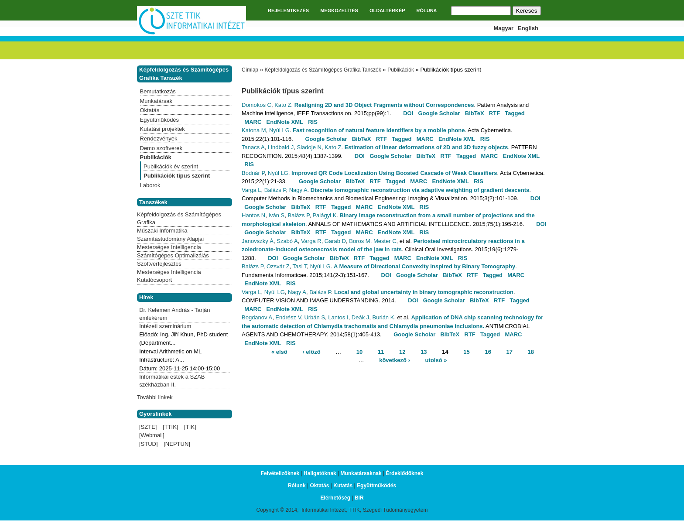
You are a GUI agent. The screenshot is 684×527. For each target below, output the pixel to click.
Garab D (335, 241)
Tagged (514, 113)
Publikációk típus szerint (177, 175)
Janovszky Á (258, 241)
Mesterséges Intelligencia (169, 247)
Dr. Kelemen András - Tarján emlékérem (174, 314)
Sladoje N (309, 147)
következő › (394, 360)
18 (531, 351)
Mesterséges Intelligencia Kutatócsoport (169, 276)
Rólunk (297, 486)
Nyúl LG (279, 130)
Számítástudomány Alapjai (170, 239)
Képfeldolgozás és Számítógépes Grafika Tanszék (322, 70)
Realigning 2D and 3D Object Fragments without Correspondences (384, 105)
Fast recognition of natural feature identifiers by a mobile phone (379, 130)
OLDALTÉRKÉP (387, 10)
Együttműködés (159, 119)
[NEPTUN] (177, 444)
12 (402, 351)
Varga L (251, 190)
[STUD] (148, 444)
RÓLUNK (427, 10)
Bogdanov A (257, 317)
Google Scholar (439, 113)
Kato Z (282, 105)
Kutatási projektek (162, 129)
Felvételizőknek (280, 473)
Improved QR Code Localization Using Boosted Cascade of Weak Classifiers (394, 173)
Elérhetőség (335, 498)
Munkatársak (156, 101)
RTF (494, 113)
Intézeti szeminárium (165, 326)
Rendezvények (159, 138)
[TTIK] (170, 427)
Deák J (360, 317)
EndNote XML (285, 122)
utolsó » (436, 360)
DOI (408, 113)
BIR (359, 498)
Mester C (385, 241)
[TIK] (190, 427)
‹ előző (311, 351)
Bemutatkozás (158, 91)
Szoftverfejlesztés (159, 263)
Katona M (254, 130)
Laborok (150, 185)
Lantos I (338, 317)
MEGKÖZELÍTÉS (339, 10)
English (528, 28)
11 (381, 351)
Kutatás (342, 486)
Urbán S (314, 317)
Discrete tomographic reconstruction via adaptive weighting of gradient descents (420, 190)
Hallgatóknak (320, 473)
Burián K (383, 317)
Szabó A (287, 241)
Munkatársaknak (361, 473)
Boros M (359, 241)
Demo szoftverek (161, 148)
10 (359, 351)
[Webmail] (151, 435)
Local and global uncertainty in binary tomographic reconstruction (423, 292)
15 (466, 351)
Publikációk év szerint (171, 166)
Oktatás (150, 110)
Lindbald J (281, 147)
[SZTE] (148, 427)
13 (424, 351)
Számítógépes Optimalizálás (173, 255)
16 (488, 351)
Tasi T (300, 266)
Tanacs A (253, 147)
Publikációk (400, 70)
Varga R (311, 241)
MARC (252, 122)
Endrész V (288, 317)
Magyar (504, 28)
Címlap (250, 70)
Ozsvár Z (278, 266)
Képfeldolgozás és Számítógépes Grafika (179, 218)
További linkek (155, 397)
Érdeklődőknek (404, 473)
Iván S (276, 215)
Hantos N (253, 215)
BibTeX (474, 113)
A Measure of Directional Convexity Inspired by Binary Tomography (424, 266)
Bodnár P (253, 173)
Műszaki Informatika (162, 230)
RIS (313, 122)
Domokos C (256, 105)
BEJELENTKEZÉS (288, 10)
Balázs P (275, 190)
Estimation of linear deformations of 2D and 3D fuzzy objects (426, 147)
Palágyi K (324, 215)
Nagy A (298, 190)
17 (509, 351)
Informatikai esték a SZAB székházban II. (172, 380)
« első (279, 351)
